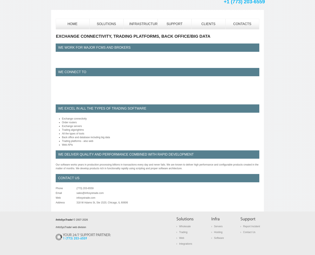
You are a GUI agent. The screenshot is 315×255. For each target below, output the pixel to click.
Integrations (185, 243)
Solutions (106, 24)
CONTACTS (242, 24)
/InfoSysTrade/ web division (71, 227)
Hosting (218, 232)
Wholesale (185, 226)
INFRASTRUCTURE (143, 24)
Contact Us (249, 232)
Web (181, 238)
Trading (183, 232)
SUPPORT (174, 24)
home (73, 24)
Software (219, 238)
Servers (218, 226)
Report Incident (251, 226)
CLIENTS (208, 24)
